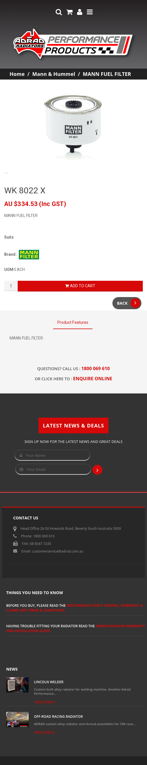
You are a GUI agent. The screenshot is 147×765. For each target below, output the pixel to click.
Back (128, 303)
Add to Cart (80, 286)
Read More (44, 702)
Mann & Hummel (53, 74)
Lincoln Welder (49, 682)
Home (17, 74)
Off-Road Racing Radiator (58, 716)
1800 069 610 (96, 368)
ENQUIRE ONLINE (92, 378)
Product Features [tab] (73, 322)
